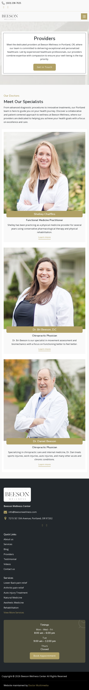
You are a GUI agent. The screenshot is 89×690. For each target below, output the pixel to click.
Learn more (44, 237)
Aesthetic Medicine (14, 602)
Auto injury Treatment (15, 592)
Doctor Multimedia (38, 685)
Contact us (9, 569)
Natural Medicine (13, 597)
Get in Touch (44, 67)
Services (8, 544)
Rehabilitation (11, 607)
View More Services (14, 612)
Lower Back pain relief (15, 582)
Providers (9, 554)
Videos (7, 564)
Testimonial (10, 559)
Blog (6, 549)
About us (8, 539)
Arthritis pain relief (14, 587)
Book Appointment (44, 655)
